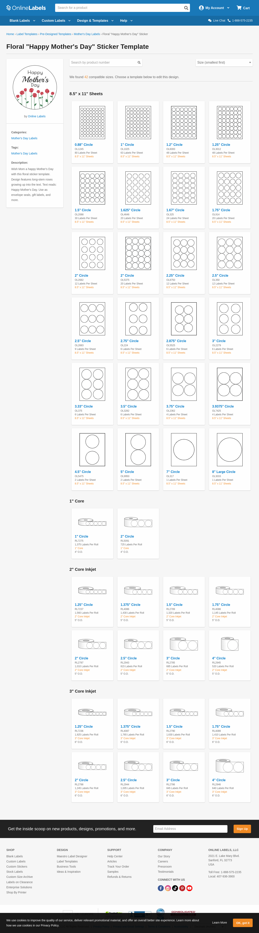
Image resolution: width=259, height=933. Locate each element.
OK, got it (243, 923)
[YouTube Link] (189, 888)
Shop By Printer (16, 892)
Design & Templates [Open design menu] (95, 20)
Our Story (164, 856)
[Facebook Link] (161, 888)
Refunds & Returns (119, 876)
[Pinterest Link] (182, 888)
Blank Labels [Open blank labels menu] (22, 20)
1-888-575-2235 (240, 20)
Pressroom (165, 866)
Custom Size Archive (19, 876)
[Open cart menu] (243, 7)
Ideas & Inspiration (69, 871)
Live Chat (216, 20)
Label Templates (27, 34)
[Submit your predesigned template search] (139, 63)
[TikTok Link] (175, 888)
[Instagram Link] (168, 888)
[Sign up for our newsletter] (190, 829)
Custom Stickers (16, 866)
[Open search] (186, 8)
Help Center (115, 856)
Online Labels (37, 116)
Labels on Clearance (19, 882)
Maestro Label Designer (72, 856)
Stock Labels (14, 871)
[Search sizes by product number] (105, 62)
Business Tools (66, 866)
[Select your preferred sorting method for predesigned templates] (224, 62)
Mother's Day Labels (87, 34)
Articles (112, 861)
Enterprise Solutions (19, 887)
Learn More (219, 922)
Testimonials (166, 871)
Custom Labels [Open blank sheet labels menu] (56, 20)
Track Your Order (118, 866)
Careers (163, 861)
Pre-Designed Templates (55, 34)
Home (10, 34)
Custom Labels (15, 861)
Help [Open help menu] (126, 20)
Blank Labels (14, 856)
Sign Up (242, 828)
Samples (112, 871)
